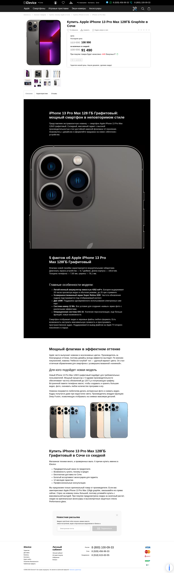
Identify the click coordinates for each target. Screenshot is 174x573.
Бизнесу (26, 555)
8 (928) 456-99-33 (119, 2)
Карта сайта (27, 559)
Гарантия (26, 550)
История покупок (58, 555)
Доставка (26, 552)
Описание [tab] (29, 93)
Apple (27, 8)
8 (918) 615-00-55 (100, 555)
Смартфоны (39, 8)
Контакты (91, 3)
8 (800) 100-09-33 (142, 2)
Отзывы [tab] (54, 93)
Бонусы (55, 559)
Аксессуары (95, 8)
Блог (97, 3)
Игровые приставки (58, 8)
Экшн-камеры (79, 8)
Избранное (56, 557)
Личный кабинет (58, 553)
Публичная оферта (29, 564)
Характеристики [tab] (42, 93)
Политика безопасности (31, 561)
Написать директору (75, 569)
